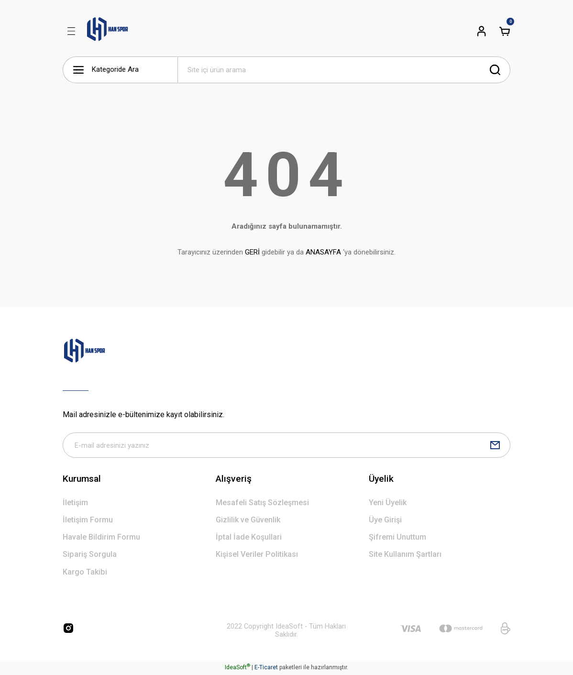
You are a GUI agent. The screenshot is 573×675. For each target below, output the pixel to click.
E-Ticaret (266, 668)
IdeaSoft (237, 668)
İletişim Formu (88, 520)
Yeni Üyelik (388, 503)
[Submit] (495, 445)
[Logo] (108, 31)
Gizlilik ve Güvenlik (248, 520)
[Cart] (504, 31)
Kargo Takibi (85, 572)
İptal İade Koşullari (249, 538)
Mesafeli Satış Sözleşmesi (262, 503)
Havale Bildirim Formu (101, 538)
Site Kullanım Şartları (405, 555)
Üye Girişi (385, 520)
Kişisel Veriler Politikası (257, 555)
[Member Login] (481, 31)
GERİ (252, 252)
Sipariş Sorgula (90, 555)
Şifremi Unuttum (397, 538)
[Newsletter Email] (286, 445)
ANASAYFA (323, 252)
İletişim (75, 503)
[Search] (343, 69)
